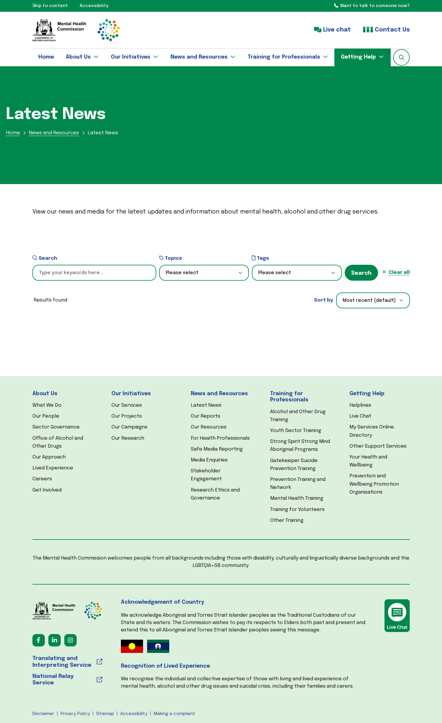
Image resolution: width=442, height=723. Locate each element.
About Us (44, 393)
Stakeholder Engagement (206, 475)
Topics (170, 258)
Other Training (286, 520)
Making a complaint (174, 714)
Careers (42, 479)
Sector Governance (56, 427)
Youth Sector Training (295, 430)
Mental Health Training (296, 498)
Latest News (206, 405)
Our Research (127, 438)
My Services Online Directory (371, 431)
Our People (45, 416)
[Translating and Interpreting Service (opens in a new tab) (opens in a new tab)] (67, 662)
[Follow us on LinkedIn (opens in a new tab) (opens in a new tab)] (54, 640)
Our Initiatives (131, 393)
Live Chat (360, 416)
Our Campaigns (129, 427)
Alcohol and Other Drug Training (298, 415)
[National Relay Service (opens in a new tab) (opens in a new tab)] (67, 680)
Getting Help (367, 393)
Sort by (323, 300)
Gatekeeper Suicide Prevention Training (294, 464)
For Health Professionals (220, 438)
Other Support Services (378, 446)
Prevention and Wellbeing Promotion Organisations (374, 484)
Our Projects (126, 416)
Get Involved (47, 490)
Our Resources (208, 427)
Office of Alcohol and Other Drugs (57, 442)
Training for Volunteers (297, 509)
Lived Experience (52, 468)
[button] (401, 57)
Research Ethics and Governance (215, 494)
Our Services (126, 405)
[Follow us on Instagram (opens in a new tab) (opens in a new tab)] (70, 640)
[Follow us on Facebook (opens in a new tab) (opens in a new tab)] (38, 640)
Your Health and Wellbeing (368, 461)
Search (44, 258)
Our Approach (49, 457)
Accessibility (133, 714)
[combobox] (373, 300)
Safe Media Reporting (217, 449)
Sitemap (105, 714)
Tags (260, 258)
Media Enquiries (209, 460)
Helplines (360, 405)
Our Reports (205, 416)
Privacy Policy (75, 714)
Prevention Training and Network (298, 483)
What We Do (46, 405)
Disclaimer (43, 714)
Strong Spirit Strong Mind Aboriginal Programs (300, 445)
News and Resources (219, 393)
